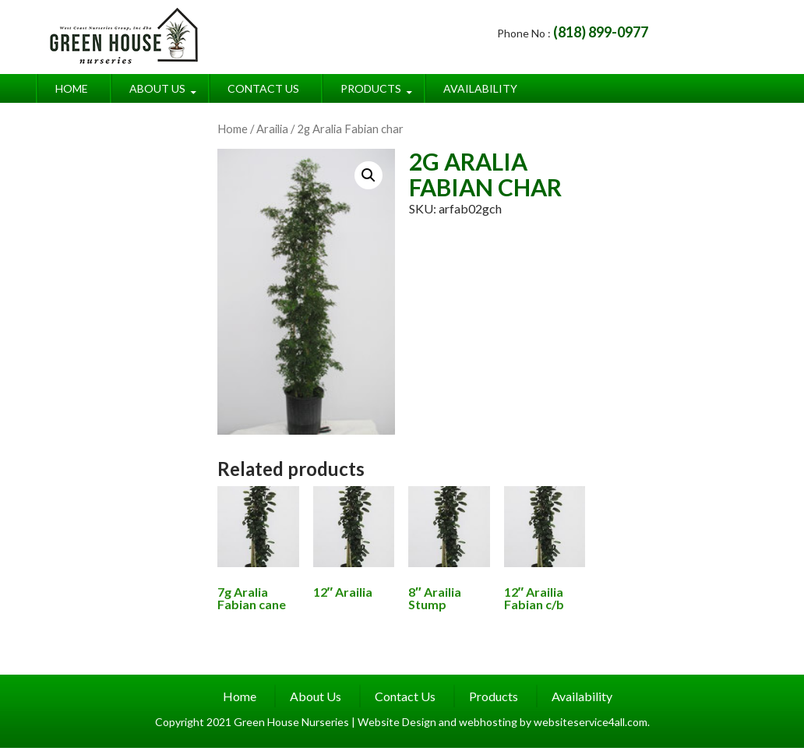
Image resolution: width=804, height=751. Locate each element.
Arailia (272, 129)
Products (370, 88)
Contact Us (263, 88)
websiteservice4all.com (590, 721)
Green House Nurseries (292, 721)
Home (71, 88)
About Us (157, 88)
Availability (480, 88)
